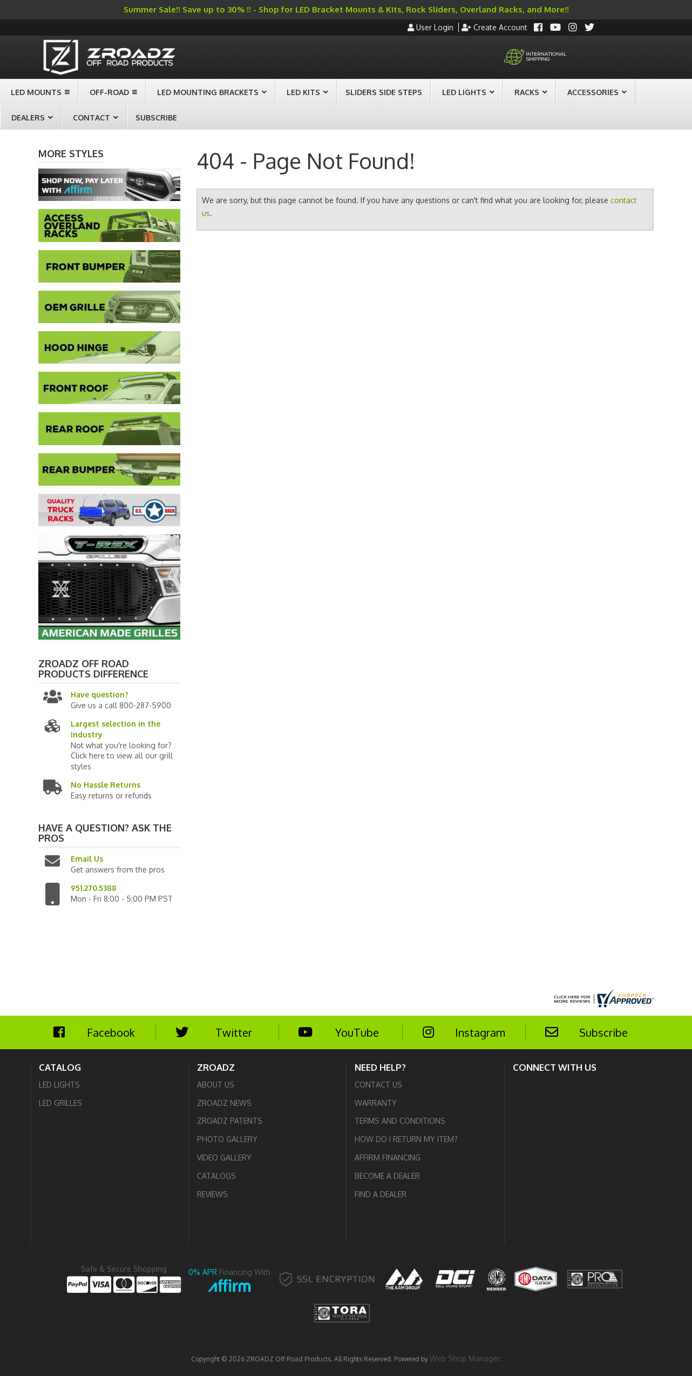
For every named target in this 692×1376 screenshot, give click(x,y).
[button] (39, 91)
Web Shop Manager (465, 1358)
